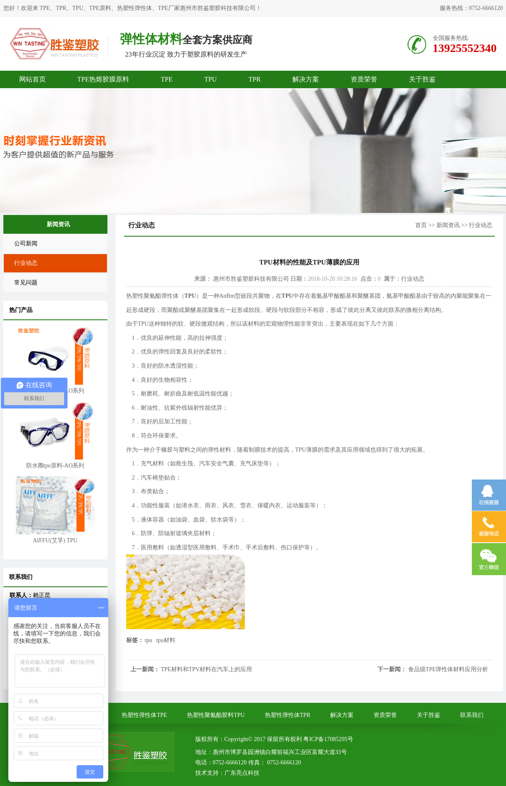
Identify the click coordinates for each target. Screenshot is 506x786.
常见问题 (25, 282)
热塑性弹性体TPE (144, 715)
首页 (421, 225)
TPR (255, 79)
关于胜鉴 (422, 79)
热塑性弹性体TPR (288, 715)
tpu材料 (165, 640)
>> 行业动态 (476, 225)
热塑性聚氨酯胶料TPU (215, 715)
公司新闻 (25, 243)
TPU (210, 79)
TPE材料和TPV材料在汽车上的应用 (206, 669)
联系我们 (472, 715)
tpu (148, 640)
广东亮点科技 (241, 773)
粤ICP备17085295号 (328, 739)
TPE (166, 79)
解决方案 (305, 79)
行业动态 (25, 263)
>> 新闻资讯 (443, 225)
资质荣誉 (364, 79)
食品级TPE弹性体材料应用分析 (448, 669)
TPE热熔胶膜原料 (103, 79)
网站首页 (32, 79)
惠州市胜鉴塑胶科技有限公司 (251, 279)
